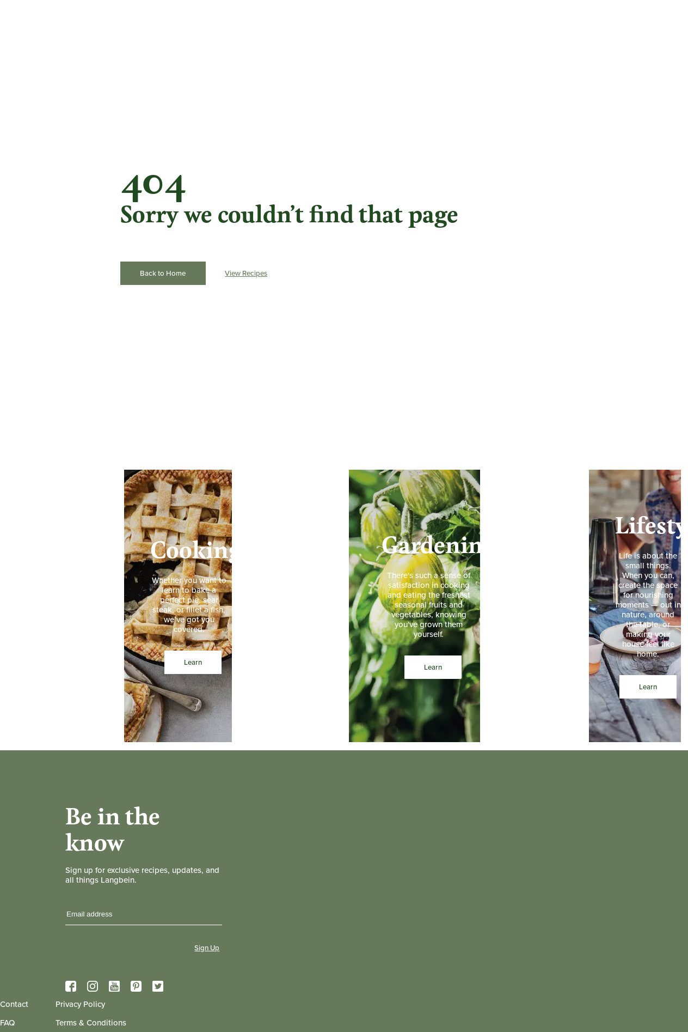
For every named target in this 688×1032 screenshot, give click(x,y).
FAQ (7, 1023)
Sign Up (206, 948)
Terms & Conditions (91, 1023)
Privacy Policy (80, 1004)
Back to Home (162, 273)
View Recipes (246, 273)
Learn (193, 662)
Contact (14, 1004)
